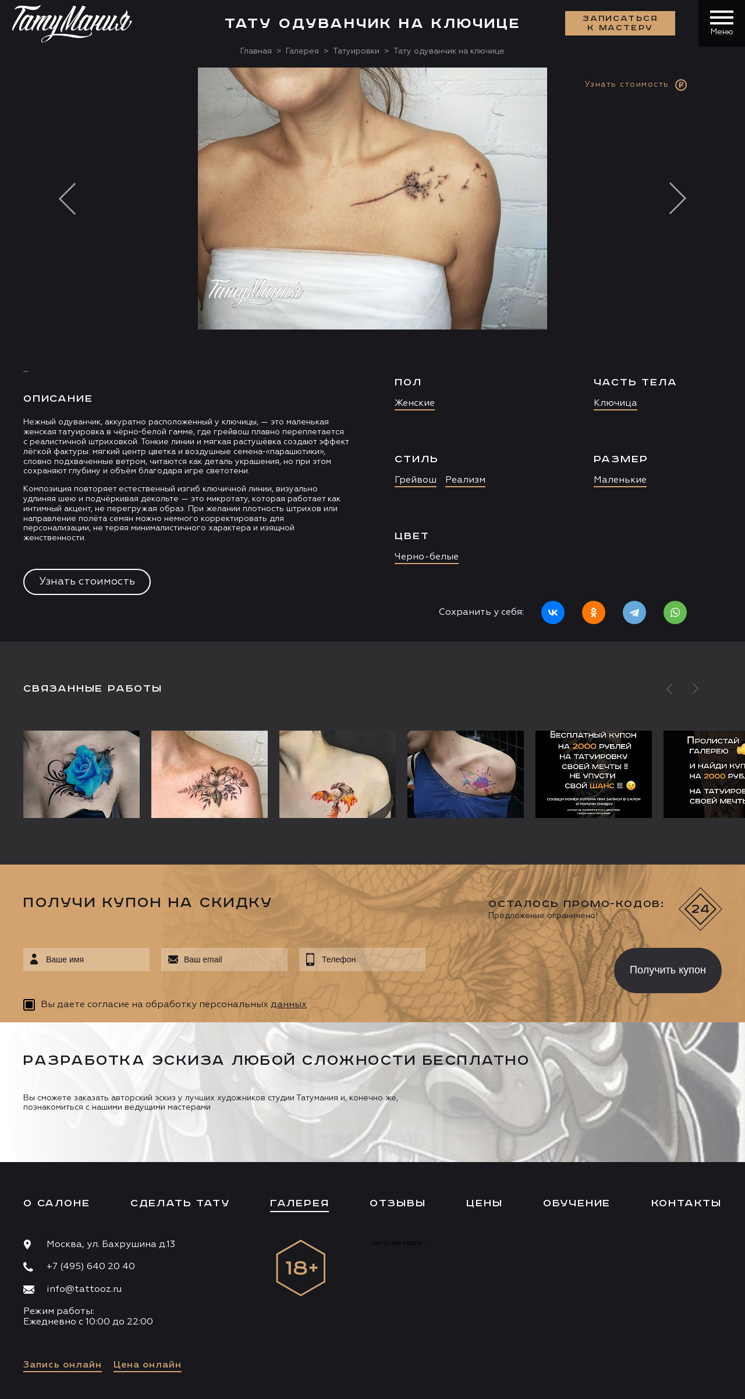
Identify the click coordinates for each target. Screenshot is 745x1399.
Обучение (577, 1203)
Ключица (615, 403)
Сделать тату (180, 1203)
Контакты (686, 1203)
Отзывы (398, 1203)
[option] (372, 355)
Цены (484, 1203)
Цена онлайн (147, 1365)
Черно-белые (427, 557)
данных (289, 1005)
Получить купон (668, 970)
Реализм (465, 480)
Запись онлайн (62, 1365)
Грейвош (416, 480)
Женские (415, 403)
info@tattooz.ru (84, 1289)
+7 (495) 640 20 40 (91, 1267)
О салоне (56, 1203)
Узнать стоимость (87, 581)
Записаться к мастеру (620, 23)
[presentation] (511, 967)
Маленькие (620, 480)
